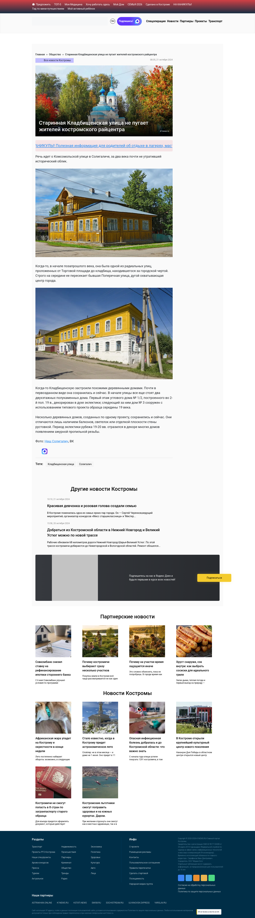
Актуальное (37, 878)
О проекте (134, 846)
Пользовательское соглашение (144, 862)
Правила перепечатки (140, 868)
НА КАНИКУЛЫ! (182, 4)
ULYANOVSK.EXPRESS (139, 903)
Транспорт (215, 21)
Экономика (96, 846)
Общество (55, 54)
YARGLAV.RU (161, 903)
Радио (64, 878)
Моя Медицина (73, 4)
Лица (93, 873)
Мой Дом (118, 4)
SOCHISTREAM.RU (115, 903)
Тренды (65, 873)
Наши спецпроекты (41, 857)
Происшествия (68, 852)
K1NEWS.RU (63, 903)
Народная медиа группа (141, 884)
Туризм (35, 873)
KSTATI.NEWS (80, 903)
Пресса (35, 868)
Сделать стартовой (138, 873)
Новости (172, 21)
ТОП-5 (57, 4)
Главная (40, 54)
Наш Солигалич (56, 441)
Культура (95, 862)
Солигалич (85, 464)
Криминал (66, 862)
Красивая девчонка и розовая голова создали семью (91, 506)
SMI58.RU (96, 903)
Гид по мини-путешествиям (48, 8)
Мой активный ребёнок (81, 8)
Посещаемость (136, 878)
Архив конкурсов (40, 862)
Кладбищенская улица (61, 464)
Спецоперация (156, 21)
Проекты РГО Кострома (43, 852)
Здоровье (95, 857)
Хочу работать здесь (98, 4)
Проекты (201, 21)
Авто (93, 868)
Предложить (43, 4)
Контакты (134, 857)
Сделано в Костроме (158, 4)
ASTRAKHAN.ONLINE (42, 903)
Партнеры (187, 21)
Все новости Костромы (57, 60)
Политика (95, 852)
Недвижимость (68, 846)
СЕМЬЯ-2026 (135, 4)
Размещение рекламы (140, 852)
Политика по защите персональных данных (199, 891)
